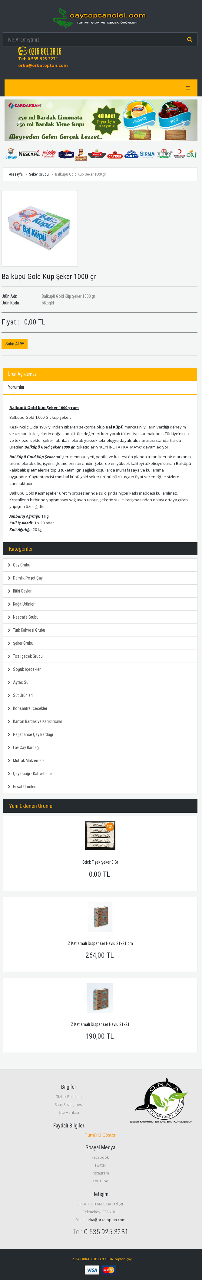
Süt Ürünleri (20, 695)
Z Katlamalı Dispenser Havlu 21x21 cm (100, 943)
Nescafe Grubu (23, 617)
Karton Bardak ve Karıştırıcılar (35, 721)
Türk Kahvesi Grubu (26, 630)
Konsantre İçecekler (27, 708)
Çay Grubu (19, 565)
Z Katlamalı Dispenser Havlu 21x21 (100, 1024)
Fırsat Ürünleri (22, 786)
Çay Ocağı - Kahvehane (30, 773)
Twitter (100, 1165)
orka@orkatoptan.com (43, 65)
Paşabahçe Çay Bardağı (30, 734)
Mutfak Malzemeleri (27, 760)
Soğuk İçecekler (24, 669)
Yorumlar (16, 387)
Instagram (100, 1173)
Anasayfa (16, 174)
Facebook (100, 1157)
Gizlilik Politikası (68, 1096)
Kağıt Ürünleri (21, 604)
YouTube (100, 1181)
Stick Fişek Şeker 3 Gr (100, 862)
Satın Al (14, 343)
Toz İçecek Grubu (25, 656)
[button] (19, 120)
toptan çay (123, 1259)
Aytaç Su (18, 682)
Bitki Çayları (20, 591)
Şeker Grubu (39, 174)
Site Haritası (69, 1112)
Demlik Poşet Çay (25, 578)
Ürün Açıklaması (23, 374)
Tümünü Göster (100, 1135)
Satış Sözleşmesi (69, 1104)
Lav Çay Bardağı (24, 747)
